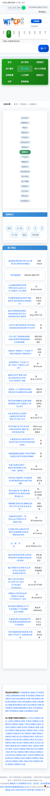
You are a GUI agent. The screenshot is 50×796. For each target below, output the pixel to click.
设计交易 (25, 69)
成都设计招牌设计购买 (35, 758)
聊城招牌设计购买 (25, 708)
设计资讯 (25, 62)
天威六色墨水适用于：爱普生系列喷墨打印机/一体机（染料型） (17, 468)
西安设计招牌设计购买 (16, 758)
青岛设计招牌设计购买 (18, 755)
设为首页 (44, 7)
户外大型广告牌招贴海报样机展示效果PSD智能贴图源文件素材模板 (19, 339)
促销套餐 (9, 75)
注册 (18, 3)
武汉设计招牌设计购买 (25, 743)
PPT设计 (25, 196)
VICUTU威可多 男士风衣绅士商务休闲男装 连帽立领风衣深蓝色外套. (18, 429)
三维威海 (36, 21)
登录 (23, 3)
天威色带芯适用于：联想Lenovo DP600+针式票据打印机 (17, 519)
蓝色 (14, 8)
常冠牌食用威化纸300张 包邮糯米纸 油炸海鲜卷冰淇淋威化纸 (19, 301)
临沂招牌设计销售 (34, 705)
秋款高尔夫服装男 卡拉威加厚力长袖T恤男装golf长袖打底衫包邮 (20, 481)
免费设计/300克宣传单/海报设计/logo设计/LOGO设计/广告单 (17, 596)
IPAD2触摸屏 (15, 275)
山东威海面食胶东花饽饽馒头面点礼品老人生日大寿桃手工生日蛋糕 (17, 288)
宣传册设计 (25, 201)
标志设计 (25, 118)
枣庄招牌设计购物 (33, 696)
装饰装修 (25, 81)
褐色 (19, 8)
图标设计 (25, 133)
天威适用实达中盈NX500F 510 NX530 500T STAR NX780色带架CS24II (22, 442)
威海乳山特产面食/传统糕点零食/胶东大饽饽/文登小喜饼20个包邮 (17, 378)
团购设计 (40, 75)
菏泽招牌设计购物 (16, 711)
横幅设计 (25, 162)
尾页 (24, 235)
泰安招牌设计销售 (29, 702)
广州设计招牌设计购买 (32, 724)
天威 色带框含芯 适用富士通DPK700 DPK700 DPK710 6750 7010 (17, 416)
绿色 (23, 8)
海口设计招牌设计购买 (25, 737)
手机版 (30, 7)
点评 (9, 81)
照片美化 (25, 176)
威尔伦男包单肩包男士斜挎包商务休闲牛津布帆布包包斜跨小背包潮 (19, 558)
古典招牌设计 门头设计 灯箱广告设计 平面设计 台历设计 (19, 365)
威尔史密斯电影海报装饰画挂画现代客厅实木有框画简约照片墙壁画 (17, 314)
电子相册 (25, 181)
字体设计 (25, 137)
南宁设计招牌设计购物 (27, 733)
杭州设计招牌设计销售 (30, 727)
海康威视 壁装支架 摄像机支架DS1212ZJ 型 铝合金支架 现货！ (20, 506)
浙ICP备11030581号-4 (36, 790)
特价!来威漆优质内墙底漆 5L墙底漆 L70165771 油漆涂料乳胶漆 (20, 635)
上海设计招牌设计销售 (16, 721)
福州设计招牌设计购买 (29, 730)
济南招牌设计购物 (27, 692)
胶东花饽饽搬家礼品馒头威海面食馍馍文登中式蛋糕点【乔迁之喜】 (19, 404)
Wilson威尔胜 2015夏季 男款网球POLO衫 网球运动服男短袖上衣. (19, 493)
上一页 (19, 228)
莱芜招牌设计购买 (20, 705)
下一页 (14, 235)
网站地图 (37, 7)
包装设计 (25, 167)
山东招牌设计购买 (31, 711)
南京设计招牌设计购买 (23, 746)
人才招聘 (25, 75)
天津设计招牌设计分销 (35, 721)
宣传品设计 (25, 142)
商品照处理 (25, 172)
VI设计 (25, 128)
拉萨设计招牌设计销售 (14, 761)
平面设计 (23, 104)
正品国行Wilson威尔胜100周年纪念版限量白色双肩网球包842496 (18, 532)
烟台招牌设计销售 (23, 699)
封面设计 (25, 186)
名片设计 (25, 191)
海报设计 (25, 147)
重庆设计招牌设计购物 (14, 724)
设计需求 (9, 69)
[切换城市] (34, 26)
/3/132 (35, 235)
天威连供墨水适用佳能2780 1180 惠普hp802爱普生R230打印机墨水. (19, 622)
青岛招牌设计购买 (14, 702)
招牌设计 (33, 104)
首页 (9, 62)
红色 (9, 8)
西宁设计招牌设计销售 (20, 752)
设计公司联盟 (40, 69)
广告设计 (25, 157)
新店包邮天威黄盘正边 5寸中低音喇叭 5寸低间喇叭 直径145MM (18, 609)
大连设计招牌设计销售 (22, 749)
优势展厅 (40, 62)
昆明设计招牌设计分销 (16, 764)
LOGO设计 (25, 123)
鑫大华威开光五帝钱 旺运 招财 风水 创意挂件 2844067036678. (19, 570)
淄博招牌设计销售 (18, 696)
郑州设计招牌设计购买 (25, 740)
